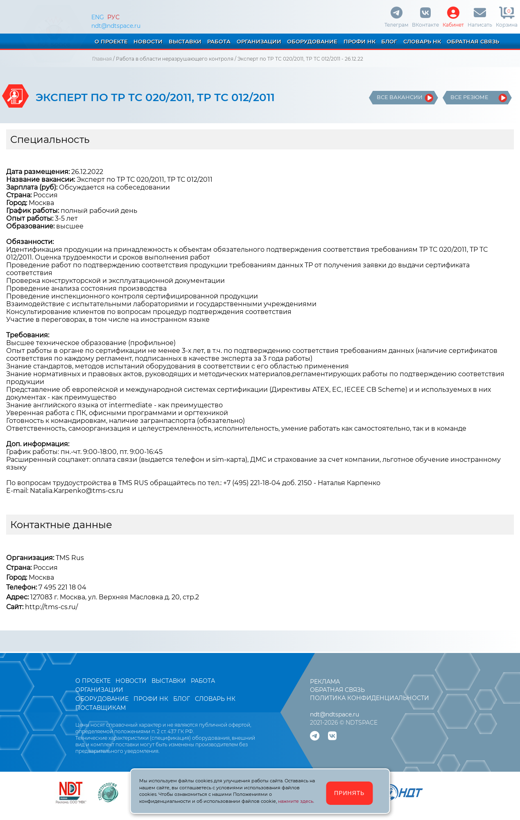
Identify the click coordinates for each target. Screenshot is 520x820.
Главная (102, 59)
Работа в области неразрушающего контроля (174, 59)
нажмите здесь (295, 801)
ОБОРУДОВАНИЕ (312, 41)
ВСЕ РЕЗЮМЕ (469, 97)
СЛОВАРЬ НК (422, 41)
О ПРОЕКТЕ (111, 41)
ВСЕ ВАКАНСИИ (400, 97)
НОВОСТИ (148, 41)
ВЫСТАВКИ (185, 41)
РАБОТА (219, 41)
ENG (97, 17)
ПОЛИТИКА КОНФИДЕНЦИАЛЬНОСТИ (369, 698)
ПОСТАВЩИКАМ (100, 708)
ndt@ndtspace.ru (115, 25)
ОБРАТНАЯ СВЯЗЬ (473, 41)
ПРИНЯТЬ (349, 793)
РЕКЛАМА (325, 681)
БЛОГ (389, 41)
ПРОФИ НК (359, 41)
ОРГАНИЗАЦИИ (259, 41)
